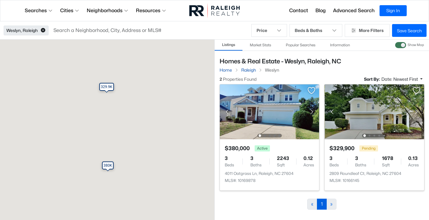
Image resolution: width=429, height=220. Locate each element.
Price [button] (269, 30)
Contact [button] (298, 10)
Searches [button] (39, 10)
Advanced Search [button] (354, 10)
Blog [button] (320, 10)
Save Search (409, 30)
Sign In (393, 10)
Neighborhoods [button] (108, 10)
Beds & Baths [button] (316, 30)
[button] (43, 30)
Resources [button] (151, 10)
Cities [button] (69, 10)
